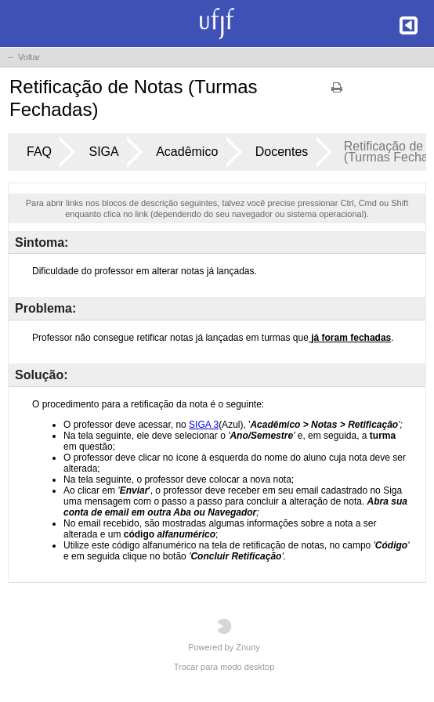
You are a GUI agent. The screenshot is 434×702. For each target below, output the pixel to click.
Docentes (282, 151)
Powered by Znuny (224, 635)
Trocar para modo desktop (224, 666)
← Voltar (23, 57)
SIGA (103, 151)
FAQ (39, 151)
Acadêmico (187, 151)
